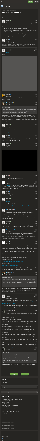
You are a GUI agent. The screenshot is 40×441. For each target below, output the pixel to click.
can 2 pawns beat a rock (7, 414)
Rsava (7, 181)
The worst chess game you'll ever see (9, 427)
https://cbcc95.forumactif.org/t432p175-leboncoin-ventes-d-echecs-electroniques (19, 205)
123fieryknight (5, 413)
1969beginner (9, 310)
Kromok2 (8, 20)
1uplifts (7, 39)
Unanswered (5, 384)
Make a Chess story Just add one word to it (10, 424)
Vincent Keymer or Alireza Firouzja (9, 417)
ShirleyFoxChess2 (5, 406)
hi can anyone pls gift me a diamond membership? (12, 399)
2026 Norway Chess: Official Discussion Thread (11, 411)
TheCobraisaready (5, 422)
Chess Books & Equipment (11, 10)
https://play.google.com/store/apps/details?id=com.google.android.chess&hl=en (19, 132)
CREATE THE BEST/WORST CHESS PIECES (10, 405)
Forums (3, 10)
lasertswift (9, 102)
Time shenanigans (5, 421)
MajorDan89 (10, 209)
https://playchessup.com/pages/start (10, 265)
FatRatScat (4, 403)
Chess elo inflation (5, 402)
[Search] (19, 392)
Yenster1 (8, 94)
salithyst (9, 272)
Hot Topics (5, 382)
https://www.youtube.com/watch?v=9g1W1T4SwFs (12, 261)
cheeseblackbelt (5, 400)
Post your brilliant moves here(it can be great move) (12, 408)
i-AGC (3, 416)
